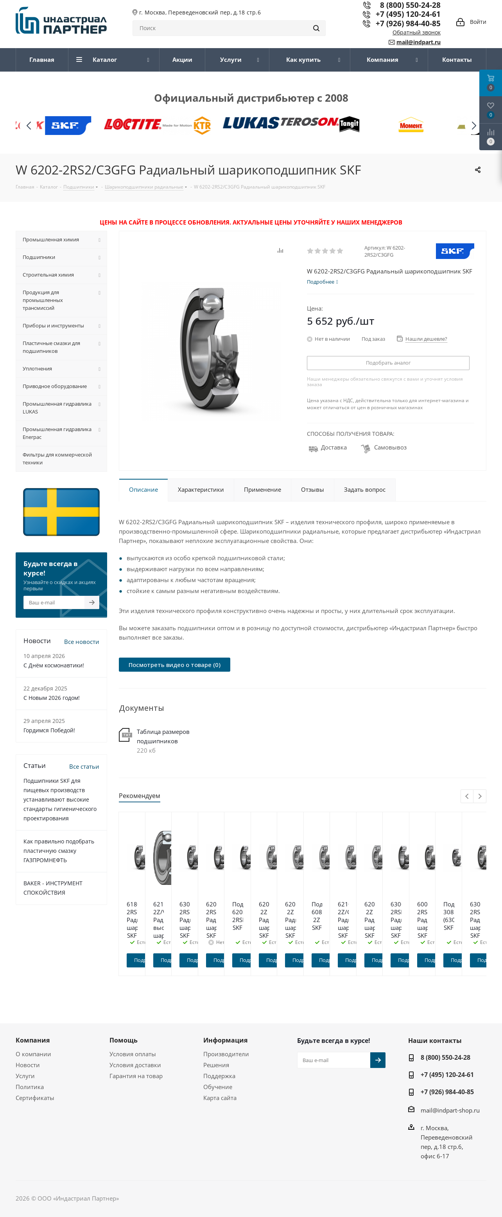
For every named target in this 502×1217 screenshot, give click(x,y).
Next (479, 797)
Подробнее (165, 960)
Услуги (25, 1076)
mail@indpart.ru (418, 42)
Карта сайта (220, 1098)
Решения (216, 1065)
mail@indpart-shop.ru (450, 1110)
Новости (28, 1065)
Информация (225, 1040)
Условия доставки (135, 1065)
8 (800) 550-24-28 (445, 1057)
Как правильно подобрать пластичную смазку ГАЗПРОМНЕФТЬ (58, 851)
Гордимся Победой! (49, 730)
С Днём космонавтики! (53, 665)
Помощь (123, 1040)
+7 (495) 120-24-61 (408, 14)
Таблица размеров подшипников (163, 736)
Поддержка (219, 1076)
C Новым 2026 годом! (51, 697)
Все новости (81, 641)
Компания (33, 1040)
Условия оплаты (132, 1054)
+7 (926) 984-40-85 (408, 23)
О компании (33, 1054)
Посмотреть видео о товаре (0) (175, 665)
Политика (30, 1087)
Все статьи (84, 766)
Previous (467, 797)
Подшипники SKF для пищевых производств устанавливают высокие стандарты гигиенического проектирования (60, 799)
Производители (226, 1054)
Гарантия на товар (136, 1076)
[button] (473, 126)
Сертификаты (35, 1098)
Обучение (217, 1087)
